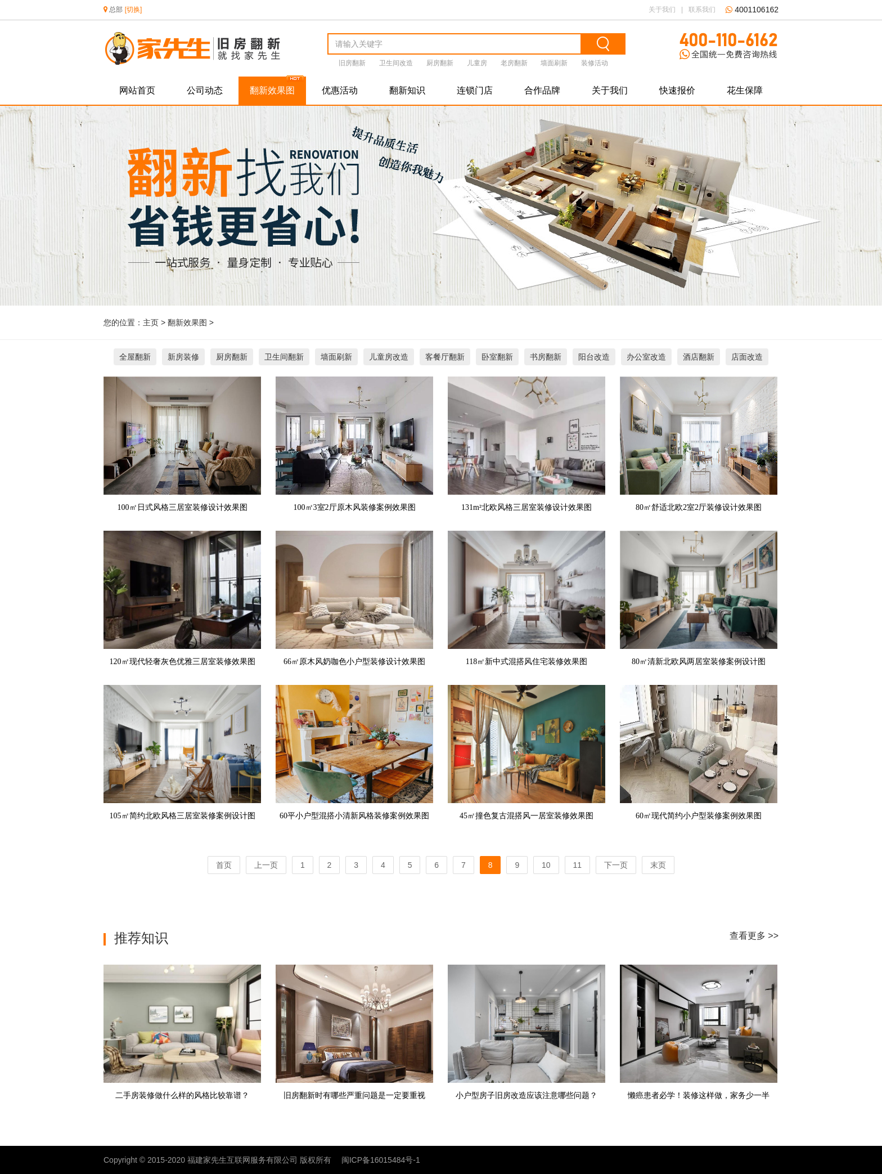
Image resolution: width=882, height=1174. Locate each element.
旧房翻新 (352, 63)
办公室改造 (646, 356)
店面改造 (747, 356)
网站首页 (137, 90)
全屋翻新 (135, 356)
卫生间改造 (396, 63)
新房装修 (183, 356)
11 (577, 865)
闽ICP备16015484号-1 (380, 1159)
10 (546, 865)
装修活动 (594, 63)
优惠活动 (340, 90)
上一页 (266, 865)
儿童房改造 (388, 356)
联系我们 (702, 10)
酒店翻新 (698, 356)
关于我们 (662, 10)
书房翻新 (545, 356)
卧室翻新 (497, 356)
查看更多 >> (754, 935)
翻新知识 (407, 90)
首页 (224, 865)
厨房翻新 (439, 63)
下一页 (616, 865)
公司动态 (205, 90)
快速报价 (677, 90)
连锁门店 (475, 90)
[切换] (132, 10)
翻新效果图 (272, 90)
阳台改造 (594, 356)
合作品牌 (542, 90)
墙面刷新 (554, 63)
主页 (151, 322)
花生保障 (745, 90)
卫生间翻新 (284, 356)
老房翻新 (514, 63)
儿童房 (477, 63)
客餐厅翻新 (445, 356)
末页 (658, 865)
